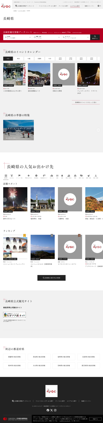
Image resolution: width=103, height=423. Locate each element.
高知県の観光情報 (39, 357)
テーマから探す (63, 6)
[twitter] (51, 410)
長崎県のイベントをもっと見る (86, 102)
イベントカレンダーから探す (48, 6)
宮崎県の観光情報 (64, 365)
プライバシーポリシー (96, 2)
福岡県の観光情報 (64, 357)
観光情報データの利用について (82, 2)
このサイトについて (65, 420)
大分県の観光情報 (39, 365)
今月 (50, 58)
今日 (8, 58)
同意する (95, 419)
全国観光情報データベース (24, 6)
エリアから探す (75, 6)
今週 (29, 58)
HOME (15, 10)
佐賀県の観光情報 (88, 357)
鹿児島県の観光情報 (89, 365)
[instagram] (55, 410)
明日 (18, 58)
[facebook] (48, 410)
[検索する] (95, 37)
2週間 (39, 58)
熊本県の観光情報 (14, 365)
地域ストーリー (89, 6)
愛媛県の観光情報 (14, 357)
